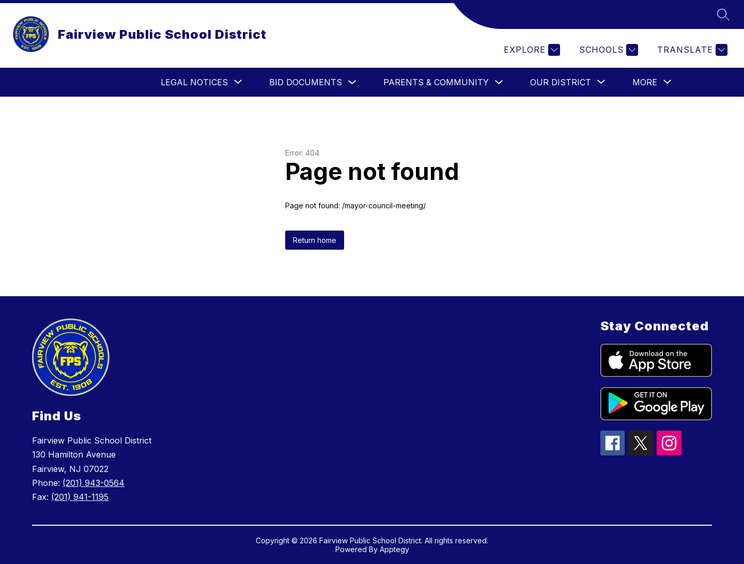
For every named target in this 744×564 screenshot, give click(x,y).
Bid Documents (305, 82)
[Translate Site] (691, 49)
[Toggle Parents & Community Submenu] (499, 82)
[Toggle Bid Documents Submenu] (352, 82)
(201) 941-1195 (80, 497)
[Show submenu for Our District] (560, 82)
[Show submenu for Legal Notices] (194, 82)
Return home (314, 240)
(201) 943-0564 (94, 483)
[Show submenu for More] (644, 82)
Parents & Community (436, 82)
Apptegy (394, 549)
